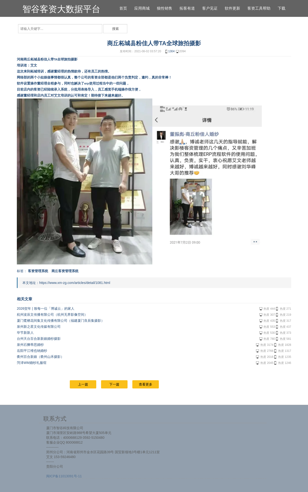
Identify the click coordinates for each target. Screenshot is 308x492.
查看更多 (145, 384)
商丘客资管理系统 (64, 271)
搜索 (115, 29)
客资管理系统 (38, 271)
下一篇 (114, 384)
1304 (169, 51)
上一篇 (83, 384)
